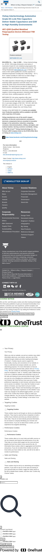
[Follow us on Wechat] (12, 286)
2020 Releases (9, 7)
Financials (24, 197)
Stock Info (24, 202)
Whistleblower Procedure (11, 231)
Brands (4, 202)
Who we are (6, 191)
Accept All (4, 316)
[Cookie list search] (9, 482)
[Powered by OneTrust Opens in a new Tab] (21, 550)
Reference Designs (27, 232)
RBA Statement (7, 223)
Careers (5, 205)
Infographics (25, 223)
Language (37, 5)
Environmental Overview (10, 218)
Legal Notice (16, 278)
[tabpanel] (23, 375)
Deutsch (10, 169)
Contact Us (6, 270)
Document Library (27, 218)
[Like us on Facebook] (20, 286)
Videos (23, 237)
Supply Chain (6, 226)
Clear (2, 539)
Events (4, 197)
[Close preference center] (1, 329)
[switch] (5, 409)
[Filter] (1, 527)
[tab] (23, 348)
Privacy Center (7, 272)
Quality (4, 208)
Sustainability (7, 229)
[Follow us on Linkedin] (4, 286)
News (2, 7)
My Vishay (24, 226)
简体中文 (10, 172)
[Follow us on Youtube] (8, 286)
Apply (2, 544)
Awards (4, 199)
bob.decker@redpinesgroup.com (13, 154)
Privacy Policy (15, 311)
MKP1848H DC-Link (16, 58)
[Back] (1, 477)
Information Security (24, 276)
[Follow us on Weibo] (16, 286)
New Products (26, 229)
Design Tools (25, 215)
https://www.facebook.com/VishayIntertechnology (21, 137)
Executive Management (29, 194)
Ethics (4, 221)
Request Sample (27, 270)
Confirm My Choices (7, 547)
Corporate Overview (28, 191)
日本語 (10, 171)
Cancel (8, 544)
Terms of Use (6, 278)
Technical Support (27, 234)
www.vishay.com (16, 133)
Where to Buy (16, 5)
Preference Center (6, 314)
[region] (21, 309)
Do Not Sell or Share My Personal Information (17, 274)
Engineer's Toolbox (27, 221)
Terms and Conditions (9, 276)
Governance (25, 199)
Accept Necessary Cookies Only (23, 314)
